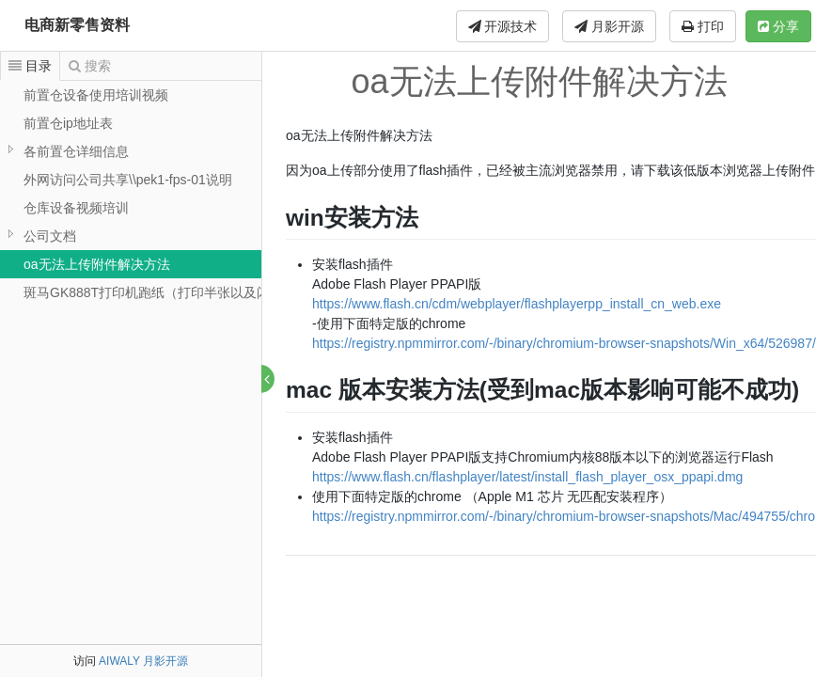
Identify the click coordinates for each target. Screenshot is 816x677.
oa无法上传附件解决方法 (97, 264)
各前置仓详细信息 (76, 151)
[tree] (130, 194)
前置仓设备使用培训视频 (96, 94)
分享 (778, 26)
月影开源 (609, 26)
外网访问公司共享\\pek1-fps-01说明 (128, 179)
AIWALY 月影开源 (143, 661)
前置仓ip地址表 (68, 123)
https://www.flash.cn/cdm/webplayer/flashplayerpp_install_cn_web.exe (517, 303)
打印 (703, 26)
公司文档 (50, 236)
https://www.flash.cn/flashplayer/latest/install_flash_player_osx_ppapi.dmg (528, 476)
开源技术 (503, 26)
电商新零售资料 (77, 25)
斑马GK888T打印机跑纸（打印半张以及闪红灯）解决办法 (193, 292)
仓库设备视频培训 (76, 207)
